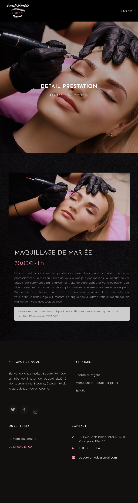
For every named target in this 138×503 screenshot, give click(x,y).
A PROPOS (56, 95)
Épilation (81, 390)
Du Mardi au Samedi (22, 439)
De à (20, 447)
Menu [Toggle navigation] (126, 11)
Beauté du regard (88, 375)
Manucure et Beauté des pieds (97, 383)
